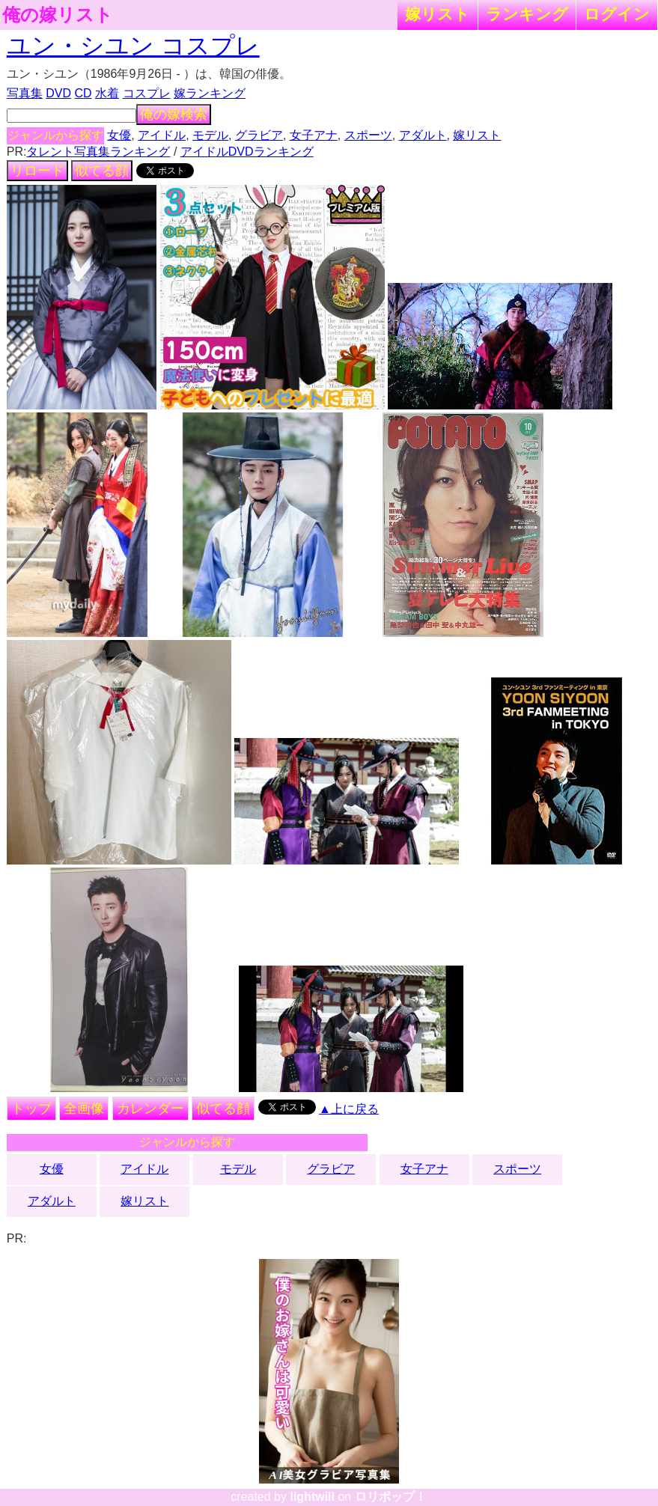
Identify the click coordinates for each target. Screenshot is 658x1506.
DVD (58, 93)
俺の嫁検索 (173, 114)
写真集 (25, 93)
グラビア (259, 135)
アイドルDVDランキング (247, 151)
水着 (107, 93)
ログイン (617, 13)
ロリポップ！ (391, 1496)
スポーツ (368, 135)
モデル (210, 135)
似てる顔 (102, 170)
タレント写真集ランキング (98, 151)
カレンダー (150, 1108)
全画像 (84, 1108)
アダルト (423, 135)
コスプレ (147, 93)
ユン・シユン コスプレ (133, 45)
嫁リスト (437, 13)
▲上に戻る (349, 1109)
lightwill (312, 1496)
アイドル (162, 135)
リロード (37, 170)
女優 (119, 135)
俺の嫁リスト (57, 15)
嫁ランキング (210, 93)
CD (82, 93)
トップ (31, 1108)
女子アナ (314, 135)
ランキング (527, 13)
